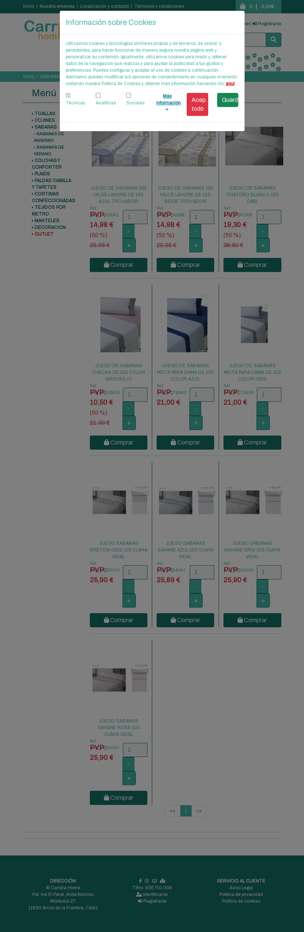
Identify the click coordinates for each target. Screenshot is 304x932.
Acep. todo (199, 104)
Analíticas (106, 103)
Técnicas (75, 103)
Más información (168, 103)
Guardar (230, 100)
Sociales (135, 103)
